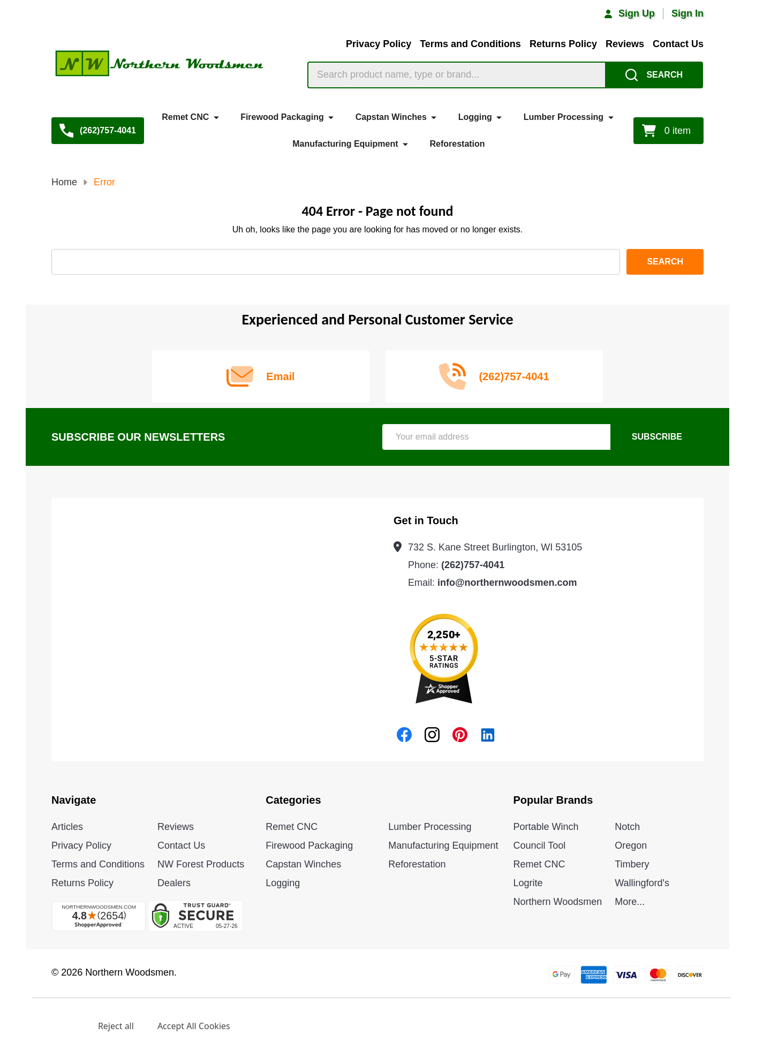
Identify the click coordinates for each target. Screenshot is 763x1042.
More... (630, 901)
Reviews (625, 44)
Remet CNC (185, 117)
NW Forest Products (200, 864)
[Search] (654, 75)
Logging (475, 117)
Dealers (174, 883)
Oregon (631, 845)
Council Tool (539, 845)
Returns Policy (563, 44)
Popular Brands (553, 800)
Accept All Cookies (193, 1026)
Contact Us (678, 44)
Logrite (528, 883)
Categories (293, 800)
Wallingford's (642, 883)
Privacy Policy (378, 44)
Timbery (632, 864)
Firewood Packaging (282, 117)
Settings (57, 1026)
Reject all (116, 1026)
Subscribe (657, 436)
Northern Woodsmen (557, 901)
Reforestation (457, 143)
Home (64, 182)
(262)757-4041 (472, 565)
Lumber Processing (563, 117)
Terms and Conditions (470, 44)
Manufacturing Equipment (345, 143)
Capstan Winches (391, 117)
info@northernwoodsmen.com (507, 582)
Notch (627, 826)
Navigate (73, 800)
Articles (67, 826)
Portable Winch (546, 826)
